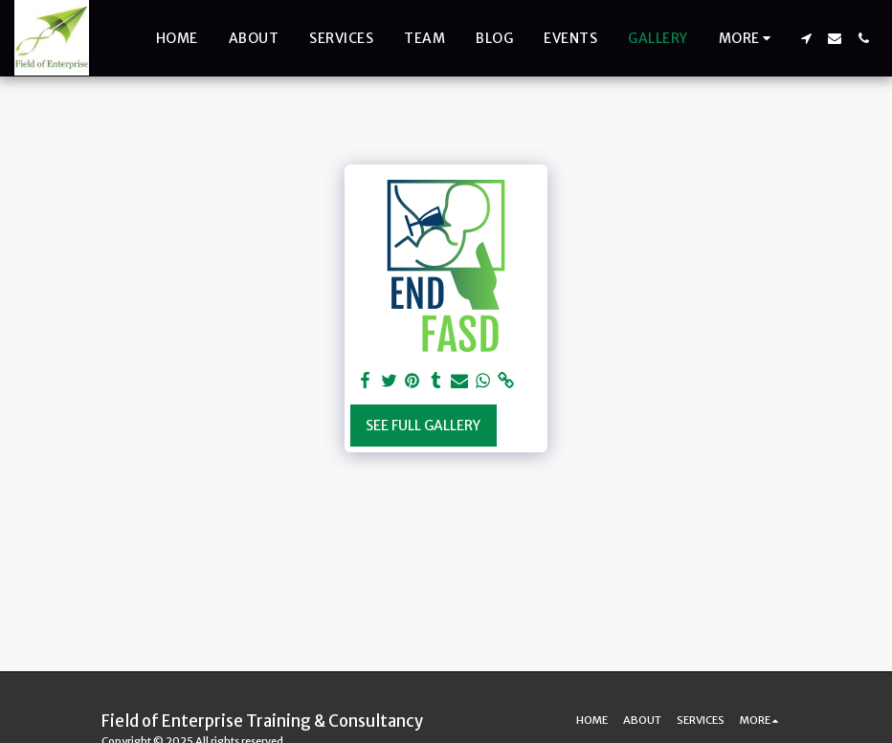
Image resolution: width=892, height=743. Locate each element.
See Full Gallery (423, 425)
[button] (805, 38)
